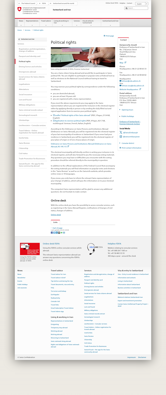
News (21, 23)
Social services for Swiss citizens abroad (98, 317)
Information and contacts (127, 301)
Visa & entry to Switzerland (91, 23)
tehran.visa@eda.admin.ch (133, 86)
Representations (32, 23)
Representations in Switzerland (62, 345)
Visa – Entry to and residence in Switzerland (133, 298)
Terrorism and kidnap (58, 315)
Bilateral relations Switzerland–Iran (130, 321)
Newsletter (21, 301)
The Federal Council (28, 3)
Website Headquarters (130, 89)
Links (54, 222)
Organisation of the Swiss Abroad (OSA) (70, 227)
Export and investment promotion (130, 324)
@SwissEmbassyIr (130, 132)
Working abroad (56, 355)
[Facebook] (52, 256)
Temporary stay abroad (59, 351)
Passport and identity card (93, 304)
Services (76, 23)
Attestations (88, 324)
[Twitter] (54, 256)
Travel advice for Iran (58, 298)
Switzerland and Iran (110, 23)
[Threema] (59, 256)
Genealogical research (92, 341)
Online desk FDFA (51, 267)
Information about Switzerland (129, 308)
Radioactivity (55, 322)
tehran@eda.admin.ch (131, 81)
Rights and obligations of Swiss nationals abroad (65, 369)
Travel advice (46, 23)
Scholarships (88, 344)
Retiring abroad (56, 358)
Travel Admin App (57, 335)
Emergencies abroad (91, 314)
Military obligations (91, 334)
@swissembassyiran (131, 136)
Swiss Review (59, 232)
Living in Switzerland (125, 305)
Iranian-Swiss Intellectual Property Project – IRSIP (133, 329)
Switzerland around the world (63, 3)
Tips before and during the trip (61, 305)
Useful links (88, 356)
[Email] (64, 256)
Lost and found (89, 331)
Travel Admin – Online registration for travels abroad (97, 352)
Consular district (127, 143)
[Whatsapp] (61, 256)
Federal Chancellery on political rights (69, 240)
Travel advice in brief (58, 301)
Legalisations (88, 320)
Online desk (56, 215)
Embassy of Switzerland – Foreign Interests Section (130, 122)
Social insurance (89, 327)
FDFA (44, 3)
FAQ (52, 311)
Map (123, 63)
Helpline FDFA (114, 267)
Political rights (89, 307)
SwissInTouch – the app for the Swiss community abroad (97, 374)
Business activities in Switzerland (129, 311)
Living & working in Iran (62, 23)
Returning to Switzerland (60, 361)
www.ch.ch (58, 244)
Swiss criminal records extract (94, 337)
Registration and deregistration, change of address (99, 299)
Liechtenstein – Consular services (95, 347)
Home (19, 30)
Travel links (55, 328)
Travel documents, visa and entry (62, 308)
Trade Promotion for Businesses (95, 370)
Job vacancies (22, 311)
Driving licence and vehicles (93, 310)
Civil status (88, 367)
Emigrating (55, 348)
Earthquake (55, 318)
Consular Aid (55, 325)
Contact (122, 40)
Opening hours (127, 110)
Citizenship (88, 363)
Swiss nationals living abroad (61, 365)
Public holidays (127, 116)
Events (19, 305)
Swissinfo (58, 236)
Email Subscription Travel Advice (62, 332)
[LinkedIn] (57, 256)
